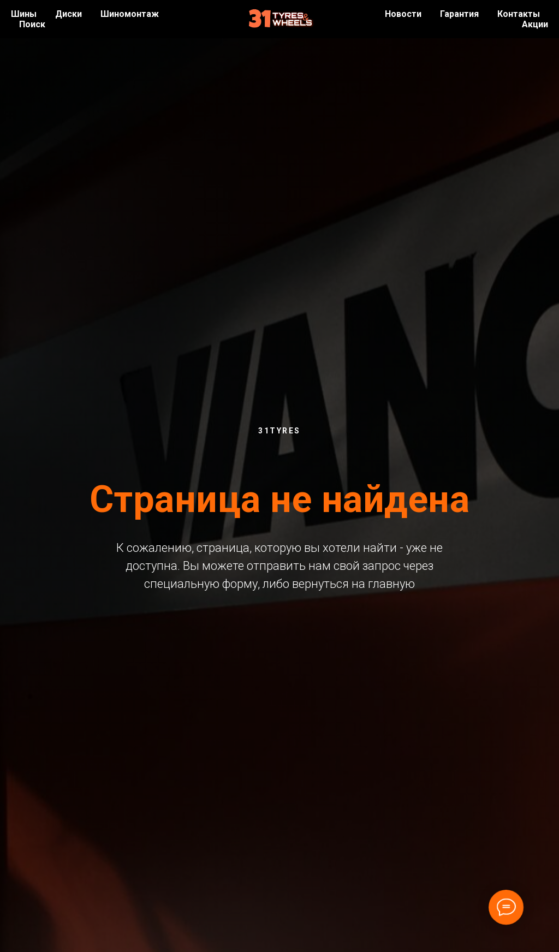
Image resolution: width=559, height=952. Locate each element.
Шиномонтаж (129, 14)
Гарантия (459, 14)
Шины (24, 14)
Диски (68, 14)
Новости (403, 14)
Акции (535, 24)
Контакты (518, 14)
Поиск (32, 24)
